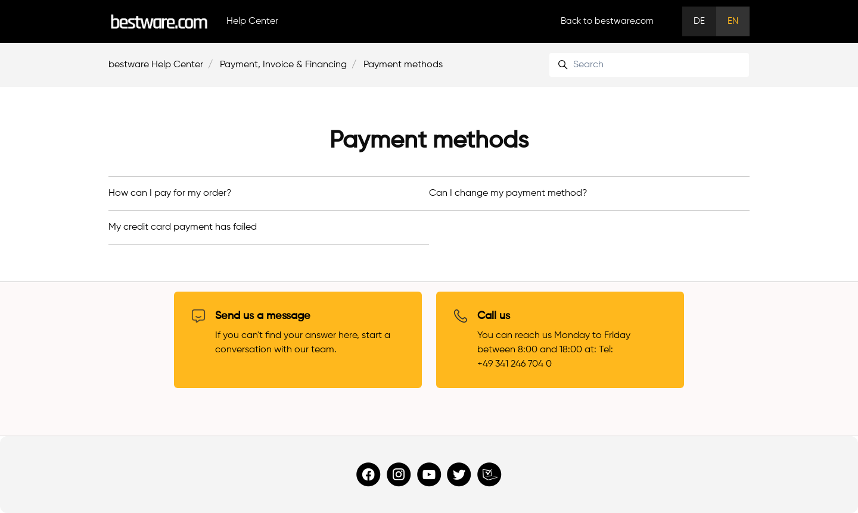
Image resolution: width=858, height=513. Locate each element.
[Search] (649, 64)
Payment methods (403, 65)
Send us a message (262, 316)
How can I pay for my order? (170, 193)
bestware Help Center (155, 65)
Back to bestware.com (607, 21)
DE (699, 21)
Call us (493, 316)
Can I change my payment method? (508, 193)
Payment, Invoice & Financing (283, 65)
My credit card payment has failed (182, 227)
